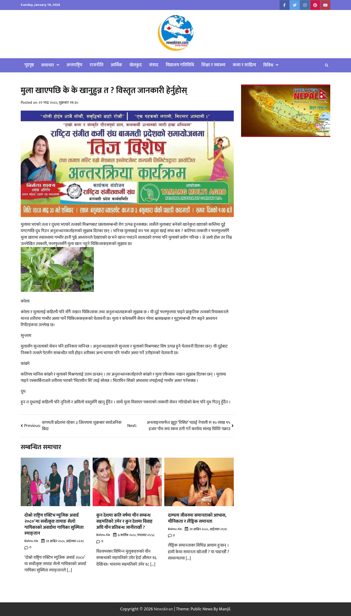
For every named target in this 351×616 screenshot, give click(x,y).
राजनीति (96, 64)
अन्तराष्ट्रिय (74, 64)
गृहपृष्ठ (29, 64)
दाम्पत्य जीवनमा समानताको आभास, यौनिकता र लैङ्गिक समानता (197, 518)
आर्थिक (116, 64)
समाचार (47, 65)
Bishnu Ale (31, 541)
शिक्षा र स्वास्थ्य (213, 64)
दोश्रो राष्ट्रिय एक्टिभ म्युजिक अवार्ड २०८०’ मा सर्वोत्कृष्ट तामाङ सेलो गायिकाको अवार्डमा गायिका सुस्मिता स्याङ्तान (54, 524)
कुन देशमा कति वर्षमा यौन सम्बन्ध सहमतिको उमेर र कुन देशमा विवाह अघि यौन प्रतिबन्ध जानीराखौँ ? (124, 521)
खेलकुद (135, 64)
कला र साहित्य (244, 64)
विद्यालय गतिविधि (180, 64)
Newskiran (163, 609)
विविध (268, 65)
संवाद (153, 64)
